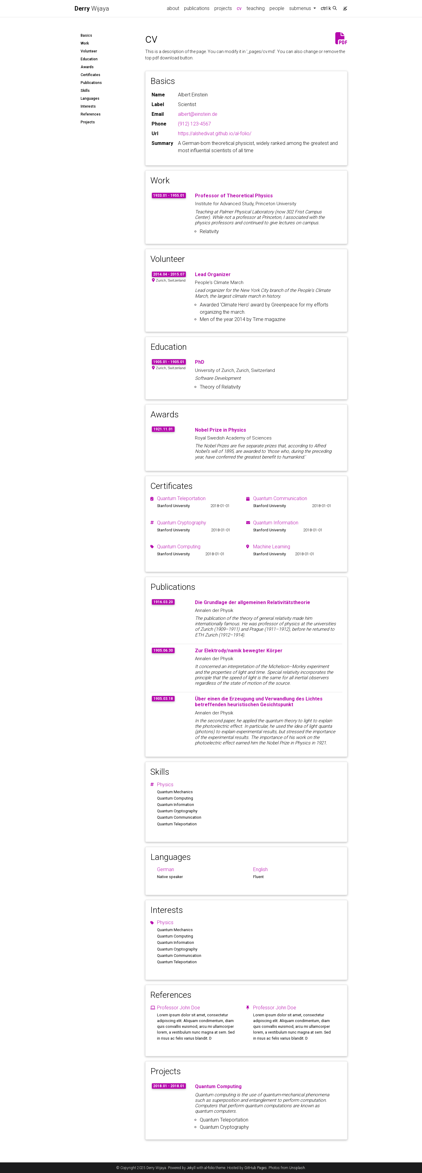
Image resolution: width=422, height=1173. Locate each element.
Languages (90, 98)
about (173, 8)
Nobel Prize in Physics (220, 430)
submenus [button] (300, 8)
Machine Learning (271, 547)
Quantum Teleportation (181, 498)
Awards (87, 67)
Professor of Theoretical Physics (234, 196)
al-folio (209, 1168)
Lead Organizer (213, 274)
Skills (85, 91)
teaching (255, 8)
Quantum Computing (178, 547)
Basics (86, 35)
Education (89, 59)
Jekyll (191, 1168)
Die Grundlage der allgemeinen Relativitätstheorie (252, 602)
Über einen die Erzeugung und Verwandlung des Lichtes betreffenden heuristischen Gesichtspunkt (259, 701)
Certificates (90, 75)
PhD (199, 362)
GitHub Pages (255, 1168)
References (91, 114)
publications (196, 8)
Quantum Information (275, 523)
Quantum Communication (280, 498)
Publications (91, 83)
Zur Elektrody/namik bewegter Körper (239, 650)
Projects (88, 122)
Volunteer (89, 51)
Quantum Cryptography (181, 523)
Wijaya (92, 8)
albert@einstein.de (197, 114)
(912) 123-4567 (194, 124)
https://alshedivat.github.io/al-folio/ (214, 133)
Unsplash (297, 1168)
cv (240, 8)
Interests (88, 106)
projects (223, 8)
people (277, 8)
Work (85, 43)
